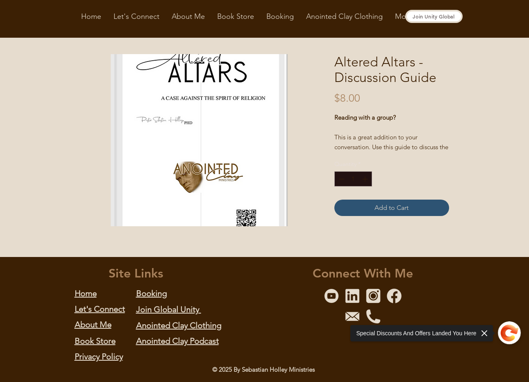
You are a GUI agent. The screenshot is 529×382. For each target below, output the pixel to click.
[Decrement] (341, 179)
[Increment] (366, 179)
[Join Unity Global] (434, 16)
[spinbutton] (353, 179)
